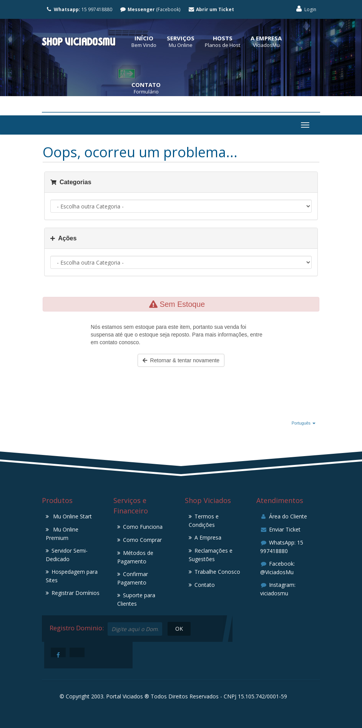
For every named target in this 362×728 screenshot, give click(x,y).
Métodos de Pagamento (135, 557)
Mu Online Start (71, 516)
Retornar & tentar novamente (181, 360)
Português (304, 423)
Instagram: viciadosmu (278, 589)
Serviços (180, 38)
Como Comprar (142, 539)
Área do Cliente (283, 516)
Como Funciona (143, 526)
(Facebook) (150, 9)
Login (306, 9)
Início (144, 38)
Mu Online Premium (62, 533)
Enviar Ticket (280, 529)
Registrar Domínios (75, 592)
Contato (146, 84)
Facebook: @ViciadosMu (277, 568)
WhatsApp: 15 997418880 (281, 547)
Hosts (222, 38)
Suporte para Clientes (136, 599)
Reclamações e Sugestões (210, 555)
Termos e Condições (204, 520)
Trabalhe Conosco (217, 571)
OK (179, 628)
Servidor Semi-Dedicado (67, 555)
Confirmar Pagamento (132, 578)
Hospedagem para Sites (72, 576)
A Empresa (266, 38)
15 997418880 (79, 9)
